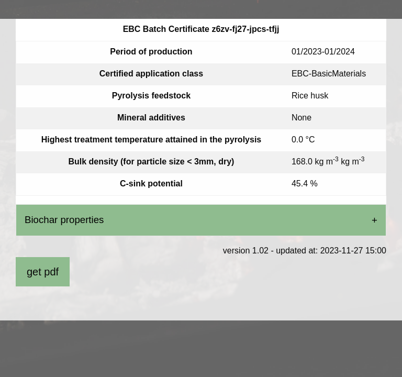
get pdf (43, 272)
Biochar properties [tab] (64, 219)
